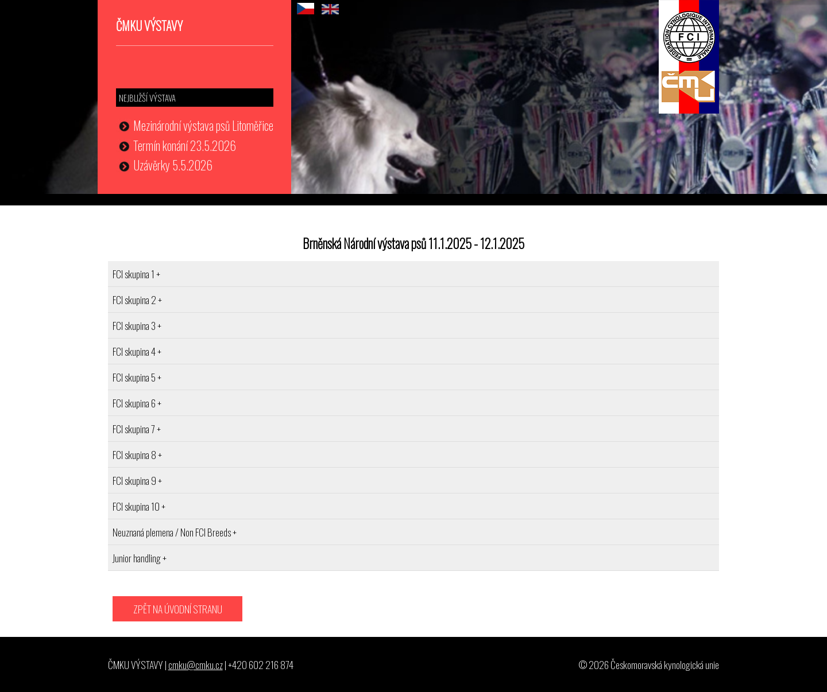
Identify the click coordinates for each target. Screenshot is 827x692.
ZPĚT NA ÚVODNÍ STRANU (177, 608)
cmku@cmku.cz (195, 664)
